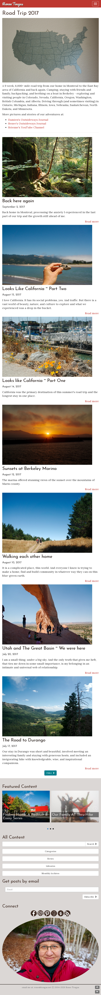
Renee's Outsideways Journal (27, 123)
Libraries (50, 866)
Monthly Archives (50, 873)
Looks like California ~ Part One (33, 380)
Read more (92, 221)
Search (92, 844)
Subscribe (90, 896)
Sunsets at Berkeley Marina (29, 468)
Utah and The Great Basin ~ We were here (43, 648)
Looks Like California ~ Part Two (34, 289)
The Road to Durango (23, 740)
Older (50, 773)
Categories (50, 851)
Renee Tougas (12, 4)
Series (50, 858)
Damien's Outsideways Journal (28, 119)
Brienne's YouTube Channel (26, 127)
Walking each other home (27, 556)
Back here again (18, 201)
